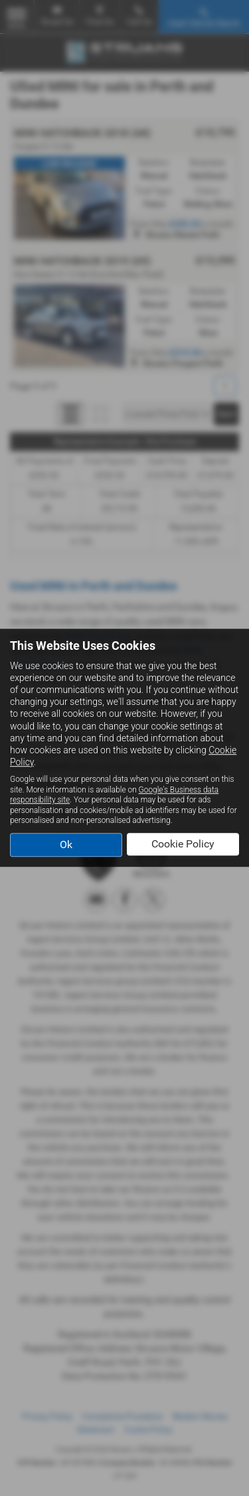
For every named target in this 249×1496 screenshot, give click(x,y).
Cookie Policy (182, 844)
